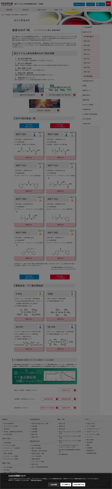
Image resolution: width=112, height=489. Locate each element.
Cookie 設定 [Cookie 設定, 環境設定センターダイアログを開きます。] (54, 486)
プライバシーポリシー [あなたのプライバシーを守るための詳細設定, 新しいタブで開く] (36, 482)
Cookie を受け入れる (78, 486)
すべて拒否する (66, 486)
